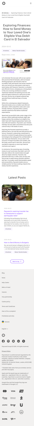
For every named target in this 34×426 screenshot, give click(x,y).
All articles (6, 50)
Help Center (5, 282)
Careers (4, 292)
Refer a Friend (6, 287)
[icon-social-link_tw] (23, 341)
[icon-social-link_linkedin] (18, 341)
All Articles (6, 13)
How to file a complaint (9, 311)
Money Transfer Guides (19, 50)
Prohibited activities (8, 316)
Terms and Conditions (8, 306)
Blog (3, 273)
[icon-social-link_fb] (3, 341)
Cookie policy (6, 301)
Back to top (17, 261)
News (3, 277)
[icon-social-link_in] (8, 341)
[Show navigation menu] (31, 3)
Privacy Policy (6, 351)
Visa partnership (7, 297)
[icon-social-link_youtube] (13, 341)
